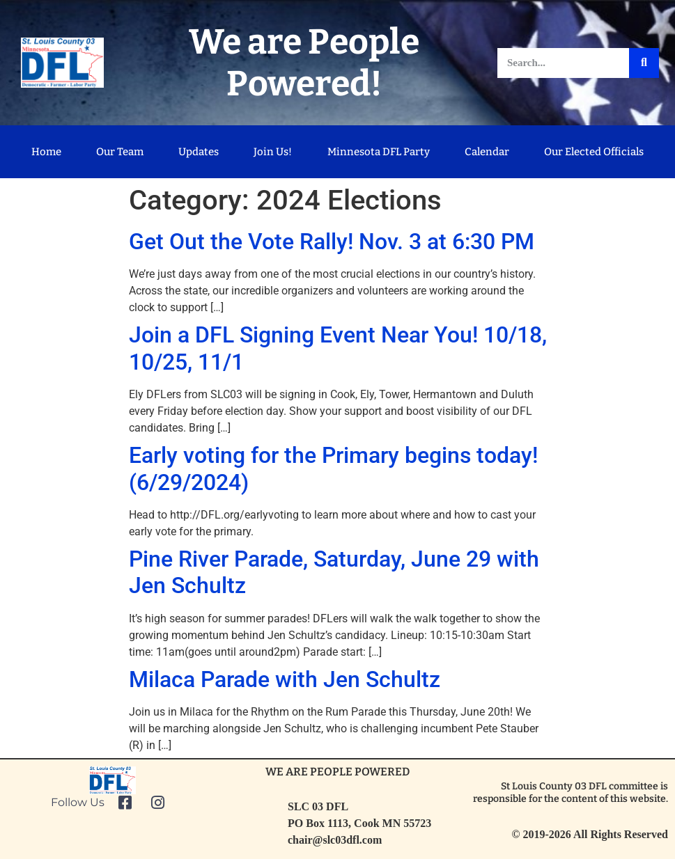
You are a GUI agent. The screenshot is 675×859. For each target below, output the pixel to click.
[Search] (644, 63)
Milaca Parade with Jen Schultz (284, 679)
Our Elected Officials (594, 151)
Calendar (487, 151)
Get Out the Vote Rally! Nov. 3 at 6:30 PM (331, 241)
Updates (198, 151)
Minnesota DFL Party (378, 151)
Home (46, 151)
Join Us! (273, 151)
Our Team (119, 151)
